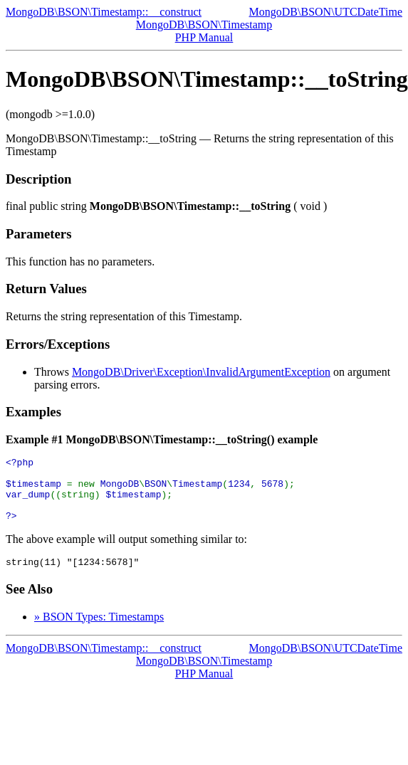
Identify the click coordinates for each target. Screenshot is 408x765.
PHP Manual (204, 37)
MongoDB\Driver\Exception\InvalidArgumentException (201, 372)
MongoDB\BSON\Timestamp (204, 25)
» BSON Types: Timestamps (99, 632)
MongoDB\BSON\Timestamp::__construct (104, 12)
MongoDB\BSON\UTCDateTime (325, 12)
